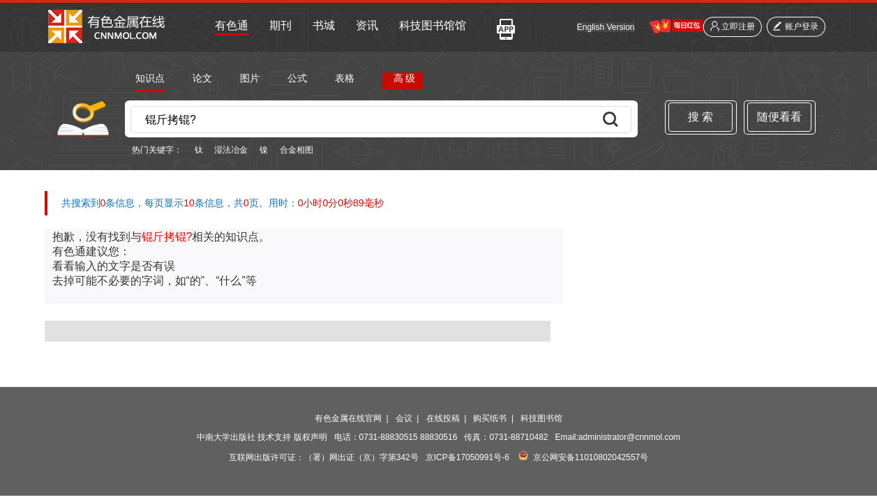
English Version (606, 27)
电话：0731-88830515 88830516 (396, 437)
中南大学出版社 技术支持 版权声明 (262, 437)
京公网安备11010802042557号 (590, 457)
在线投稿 (443, 418)
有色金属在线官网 (348, 418)
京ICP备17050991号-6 (467, 457)
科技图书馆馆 (432, 25)
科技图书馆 (541, 418)
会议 (404, 418)
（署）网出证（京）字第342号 (361, 457)
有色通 (231, 25)
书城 (324, 25)
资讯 (367, 25)
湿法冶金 (231, 150)
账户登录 (801, 26)
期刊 (280, 25)
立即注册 (738, 26)
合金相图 (296, 150)
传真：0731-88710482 (506, 437)
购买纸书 (490, 418)
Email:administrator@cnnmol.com (618, 437)
